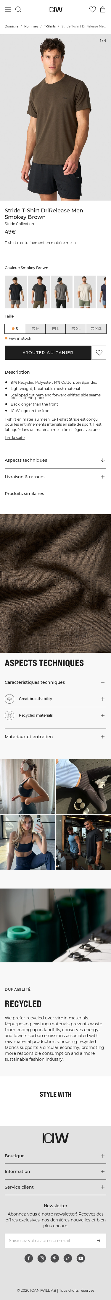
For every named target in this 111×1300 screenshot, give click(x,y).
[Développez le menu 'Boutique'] (55, 1156)
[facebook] (29, 1258)
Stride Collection (19, 224)
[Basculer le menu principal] (8, 9)
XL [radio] (76, 328)
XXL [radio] (96, 328)
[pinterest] (55, 1258)
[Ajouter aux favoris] (99, 353)
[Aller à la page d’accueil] (55, 9)
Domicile (11, 26)
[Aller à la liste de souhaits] (93, 9)
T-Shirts (50, 26)
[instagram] (42, 1258)
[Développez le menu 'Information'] (55, 1171)
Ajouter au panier (48, 352)
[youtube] (81, 1258)
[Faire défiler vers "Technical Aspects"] (55, 460)
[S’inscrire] (98, 1241)
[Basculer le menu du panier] (103, 9)
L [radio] (55, 328)
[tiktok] (68, 1258)
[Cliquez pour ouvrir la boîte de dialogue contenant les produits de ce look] (27, 786)
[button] (55, 476)
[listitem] (16, 291)
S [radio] (17, 328)
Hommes (31, 26)
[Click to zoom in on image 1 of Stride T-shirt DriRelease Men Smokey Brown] (55, 117)
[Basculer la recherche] (18, 9)
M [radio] (35, 328)
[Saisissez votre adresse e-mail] (47, 1241)
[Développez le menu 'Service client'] (55, 1187)
